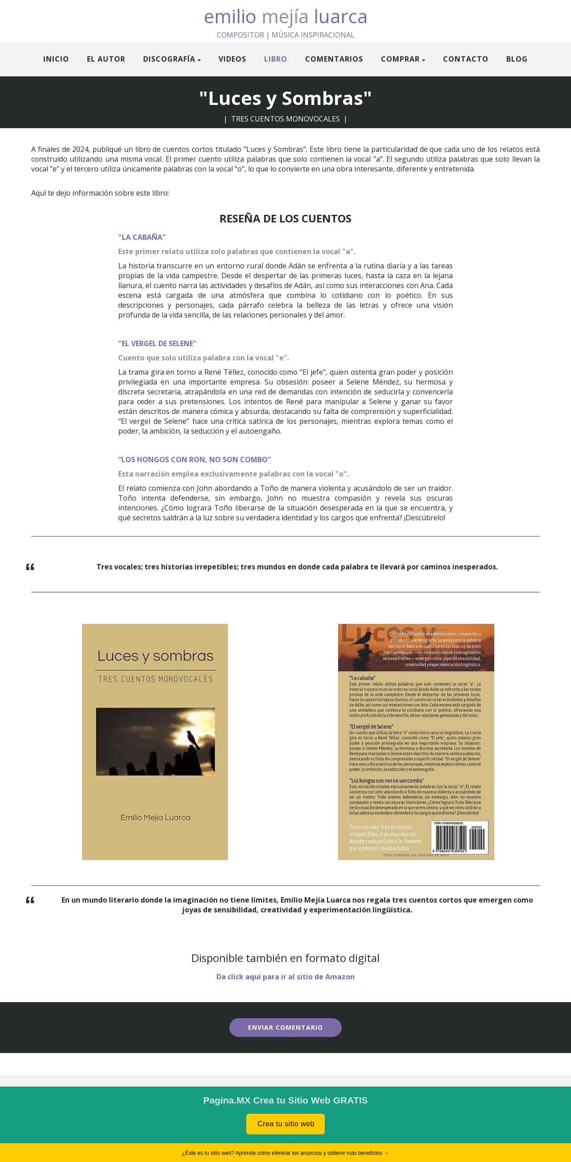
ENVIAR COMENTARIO (285, 1027)
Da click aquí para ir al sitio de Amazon (285, 977)
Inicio (56, 59)
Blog (517, 59)
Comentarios (334, 59)
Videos (232, 59)
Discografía (169, 59)
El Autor (106, 59)
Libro (275, 59)
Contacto (465, 59)
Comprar (400, 59)
